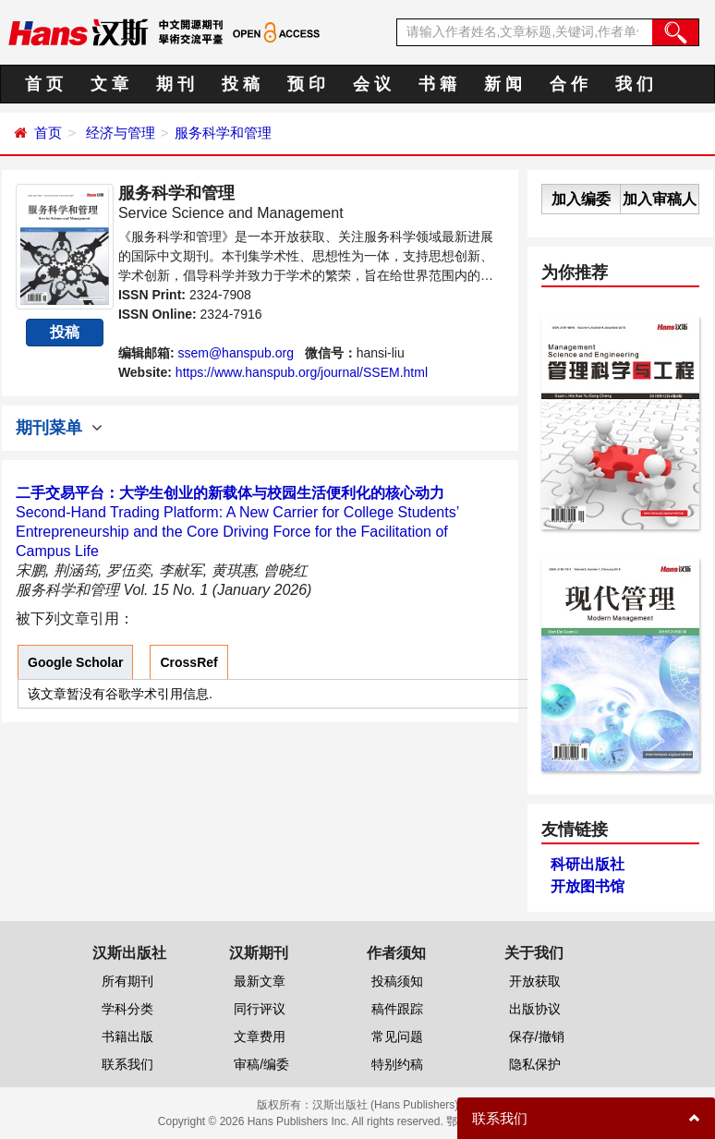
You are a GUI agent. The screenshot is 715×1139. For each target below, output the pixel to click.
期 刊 (175, 84)
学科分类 (127, 1008)
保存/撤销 (536, 1036)
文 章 (109, 84)
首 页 (44, 84)
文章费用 (259, 1036)
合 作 (569, 84)
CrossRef (188, 662)
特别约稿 (397, 1064)
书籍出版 (127, 1036)
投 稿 (241, 84)
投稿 (64, 332)
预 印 (306, 84)
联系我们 (127, 1064)
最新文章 (259, 981)
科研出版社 (587, 864)
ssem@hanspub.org (235, 352)
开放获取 (535, 981)
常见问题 (397, 1036)
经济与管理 (120, 132)
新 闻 (503, 84)
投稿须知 (397, 981)
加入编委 (581, 199)
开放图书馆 (587, 886)
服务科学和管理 (223, 132)
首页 (48, 132)
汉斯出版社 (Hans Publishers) (385, 1104)
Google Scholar (75, 662)
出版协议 (535, 1008)
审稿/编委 (261, 1064)
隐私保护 (535, 1064)
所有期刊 (127, 981)
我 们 (634, 84)
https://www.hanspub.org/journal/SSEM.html (302, 372)
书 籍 (437, 84)
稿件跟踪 (397, 1008)
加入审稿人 (660, 199)
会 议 (372, 84)
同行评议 (259, 1008)
